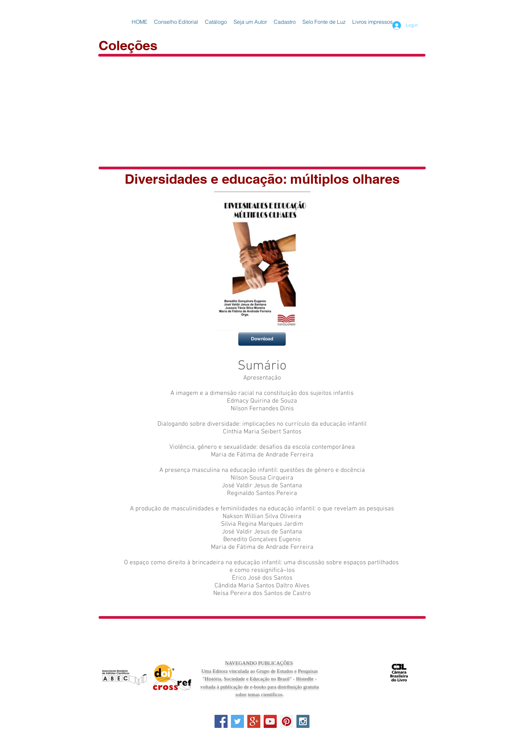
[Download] (262, 339)
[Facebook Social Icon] (221, 721)
